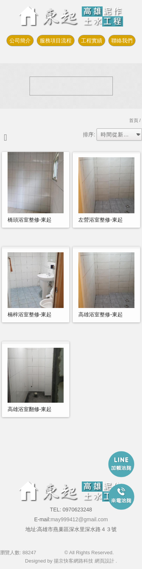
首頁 (133, 120)
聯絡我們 (122, 41)
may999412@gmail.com (79, 519)
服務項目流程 (56, 41)
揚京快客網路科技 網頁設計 (84, 561)
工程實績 (91, 41)
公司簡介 (20, 41)
